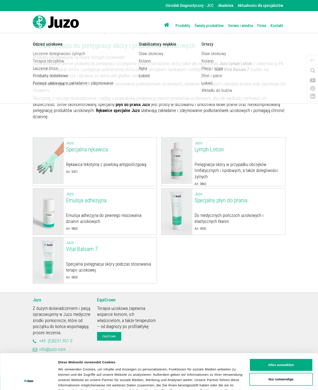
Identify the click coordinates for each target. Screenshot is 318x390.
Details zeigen (69, 381)
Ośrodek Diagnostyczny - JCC (190, 5)
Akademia (225, 5)
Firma (261, 25)
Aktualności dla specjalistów (260, 5)
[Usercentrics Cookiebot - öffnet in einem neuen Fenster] (28, 381)
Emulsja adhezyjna (110, 197)
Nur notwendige (280, 347)
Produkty (183, 25)
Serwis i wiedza (240, 25)
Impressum (182, 369)
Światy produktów (209, 25)
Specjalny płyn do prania (239, 197)
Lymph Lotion (239, 146)
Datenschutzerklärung (146, 369)
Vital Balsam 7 (110, 245)
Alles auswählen (281, 333)
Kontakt (277, 25)
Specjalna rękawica (110, 146)
